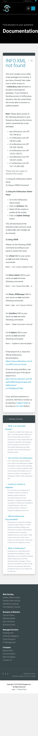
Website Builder (9, 618)
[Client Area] (33, 8)
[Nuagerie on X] (6, 674)
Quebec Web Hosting (11, 597)
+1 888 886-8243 (27, 1)
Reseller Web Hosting (11, 601)
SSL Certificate (9, 621)
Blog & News (8, 650)
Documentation (9, 654)
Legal (13, 689)
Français (5, 1)
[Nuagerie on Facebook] (3, 674)
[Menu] (28, 8)
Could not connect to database (19, 497)
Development (8, 633)
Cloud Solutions (9, 639)
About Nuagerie (9, 657)
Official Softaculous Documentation (19, 529)
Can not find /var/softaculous (19, 468)
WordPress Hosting (10, 604)
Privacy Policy (22, 689)
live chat (19, 406)
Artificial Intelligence (11, 636)
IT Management (9, 642)
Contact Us (7, 660)
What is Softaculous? (19, 560)
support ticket (22, 403)
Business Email (9, 625)
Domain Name (9, 615)
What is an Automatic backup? (19, 439)
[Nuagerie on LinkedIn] (7, 674)
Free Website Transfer (11, 607)
